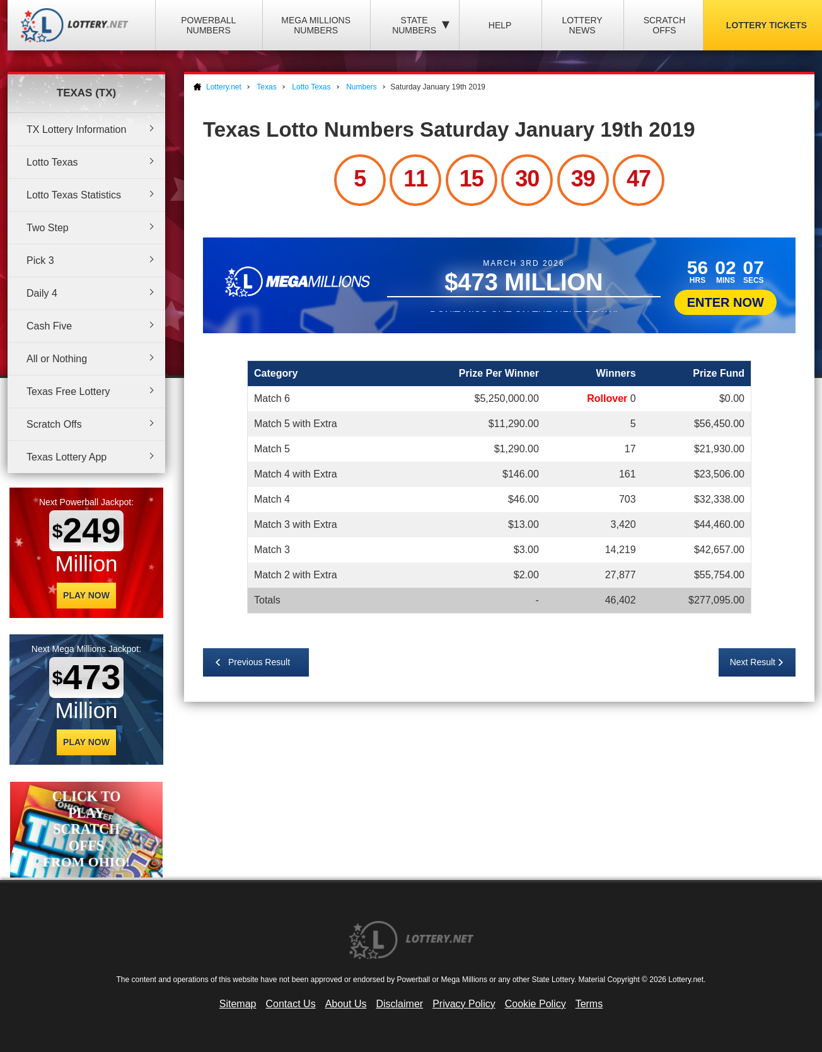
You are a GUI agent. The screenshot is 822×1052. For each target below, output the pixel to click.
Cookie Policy (535, 1003)
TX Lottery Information (76, 129)
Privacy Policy (463, 1003)
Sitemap (238, 1003)
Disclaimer (399, 1003)
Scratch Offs (665, 25)
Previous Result (259, 662)
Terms (589, 1003)
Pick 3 (40, 260)
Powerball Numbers (208, 25)
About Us (346, 1003)
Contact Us (291, 1003)
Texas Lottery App (66, 457)
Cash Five (49, 326)
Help (500, 25)
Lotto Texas (52, 162)
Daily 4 (41, 293)
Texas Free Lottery (68, 391)
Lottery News (582, 25)
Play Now (86, 595)
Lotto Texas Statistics (73, 195)
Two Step (47, 227)
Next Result (752, 662)
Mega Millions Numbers (315, 25)
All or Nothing (56, 358)
